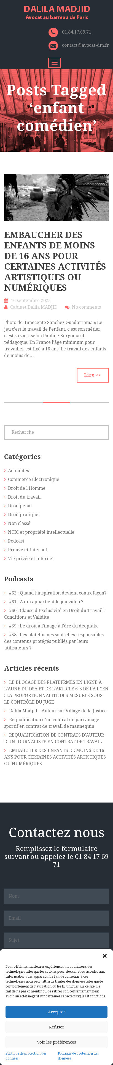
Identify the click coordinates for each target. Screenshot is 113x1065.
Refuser (56, 1027)
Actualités (18, 470)
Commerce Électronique (33, 479)
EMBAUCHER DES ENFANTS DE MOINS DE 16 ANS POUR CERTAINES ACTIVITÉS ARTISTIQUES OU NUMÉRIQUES (55, 261)
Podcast (16, 541)
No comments (86, 307)
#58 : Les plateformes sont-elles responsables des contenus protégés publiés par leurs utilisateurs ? (54, 641)
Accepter (56, 1011)
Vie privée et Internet (31, 558)
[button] (104, 956)
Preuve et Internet (27, 549)
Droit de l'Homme (26, 488)
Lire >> (92, 375)
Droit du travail (24, 497)
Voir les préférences (56, 1042)
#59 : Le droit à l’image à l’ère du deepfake (54, 626)
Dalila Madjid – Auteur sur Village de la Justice (58, 710)
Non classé (19, 523)
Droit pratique (23, 514)
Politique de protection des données (26, 1056)
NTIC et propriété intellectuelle (41, 532)
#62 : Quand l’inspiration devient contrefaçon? (57, 593)
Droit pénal (20, 505)
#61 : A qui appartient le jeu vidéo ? (46, 601)
